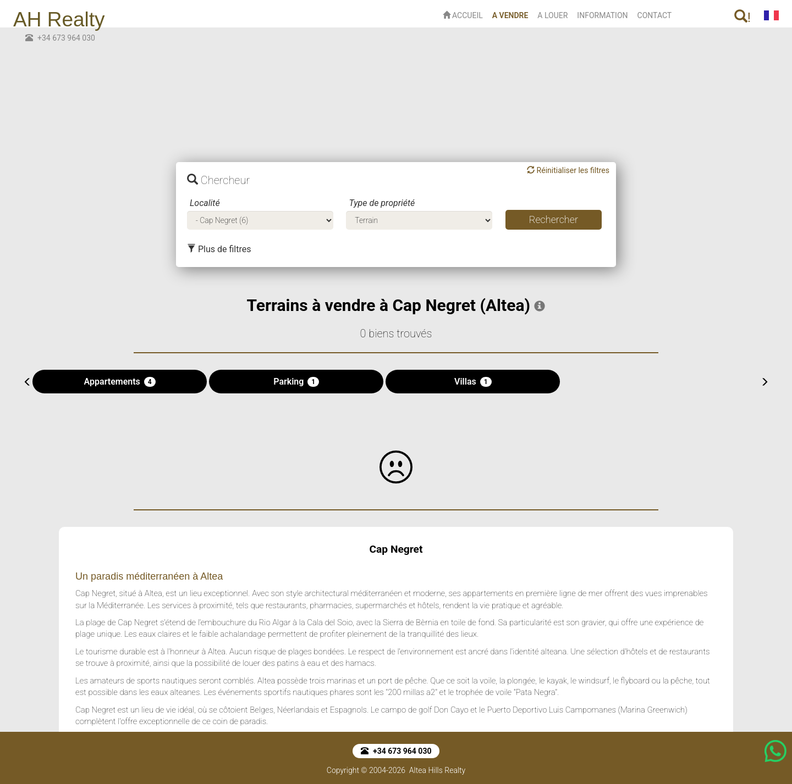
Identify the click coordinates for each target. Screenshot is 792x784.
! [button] (742, 17)
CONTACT (654, 15)
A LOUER (552, 15)
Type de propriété (382, 203)
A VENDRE (512, 14)
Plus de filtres (219, 249)
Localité (205, 203)
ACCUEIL (463, 15)
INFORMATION (602, 15)
